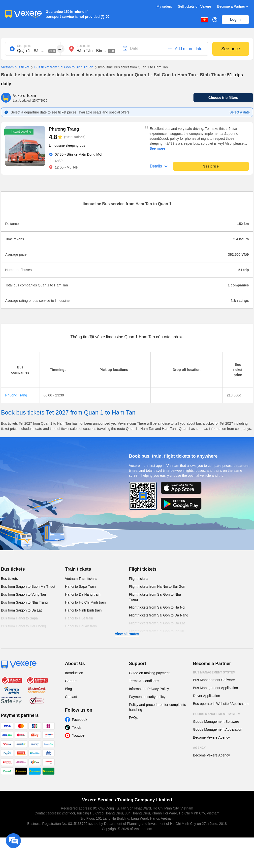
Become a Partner (233, 6)
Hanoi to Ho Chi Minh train (85, 602)
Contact (71, 697)
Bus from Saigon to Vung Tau (23, 594)
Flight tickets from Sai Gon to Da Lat (157, 623)
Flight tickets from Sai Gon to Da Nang (158, 615)
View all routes (127, 634)
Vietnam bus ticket (15, 67)
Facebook (79, 720)
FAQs (133, 718)
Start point (24, 46)
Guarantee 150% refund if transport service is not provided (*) (75, 14)
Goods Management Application (217, 729)
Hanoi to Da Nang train (82, 594)
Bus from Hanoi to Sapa (19, 618)
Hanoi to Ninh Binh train (83, 610)
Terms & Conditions (144, 681)
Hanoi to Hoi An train (81, 626)
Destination (83, 46)
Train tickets (78, 569)
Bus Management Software (214, 680)
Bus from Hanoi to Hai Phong (23, 626)
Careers (71, 681)
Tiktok (76, 727)
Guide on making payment (149, 673)
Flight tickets (143, 569)
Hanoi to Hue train (79, 618)
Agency (199, 748)
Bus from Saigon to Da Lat (21, 610)
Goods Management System (216, 714)
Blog (68, 689)
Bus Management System (214, 672)
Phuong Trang (16, 395)
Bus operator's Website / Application (220, 704)
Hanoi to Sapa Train (80, 586)
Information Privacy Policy (149, 689)
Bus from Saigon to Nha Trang (24, 602)
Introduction (74, 673)
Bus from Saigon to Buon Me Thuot (28, 586)
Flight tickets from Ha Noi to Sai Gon (157, 586)
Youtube (78, 735)
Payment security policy (147, 697)
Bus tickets (13, 569)
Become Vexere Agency (211, 737)
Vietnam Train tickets (81, 579)
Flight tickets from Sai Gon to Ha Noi (157, 607)
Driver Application (206, 696)
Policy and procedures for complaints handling (157, 707)
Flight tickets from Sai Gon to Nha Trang (155, 596)
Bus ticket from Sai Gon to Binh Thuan (61, 67)
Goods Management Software (216, 722)
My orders (164, 6)
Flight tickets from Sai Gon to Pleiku (156, 631)
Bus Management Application (215, 688)
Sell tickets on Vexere (194, 6)
